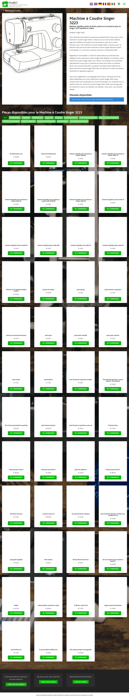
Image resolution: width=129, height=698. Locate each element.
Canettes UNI (37, 118)
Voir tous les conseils (16, 684)
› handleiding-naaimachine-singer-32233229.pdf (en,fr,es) (92, 99)
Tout (5, 118)
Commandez (16, 163)
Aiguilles (49, 118)
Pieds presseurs (71, 118)
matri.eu (67, 695)
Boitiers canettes (28, 121)
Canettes (26, 118)
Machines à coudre (11, 11)
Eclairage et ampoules (79, 121)
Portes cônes (62, 121)
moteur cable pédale (11, 121)
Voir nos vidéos (81, 682)
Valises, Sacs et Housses (109, 118)
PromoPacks (14, 118)
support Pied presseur (46, 121)
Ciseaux (59, 118)
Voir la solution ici (48, 682)
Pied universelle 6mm (88, 118)
